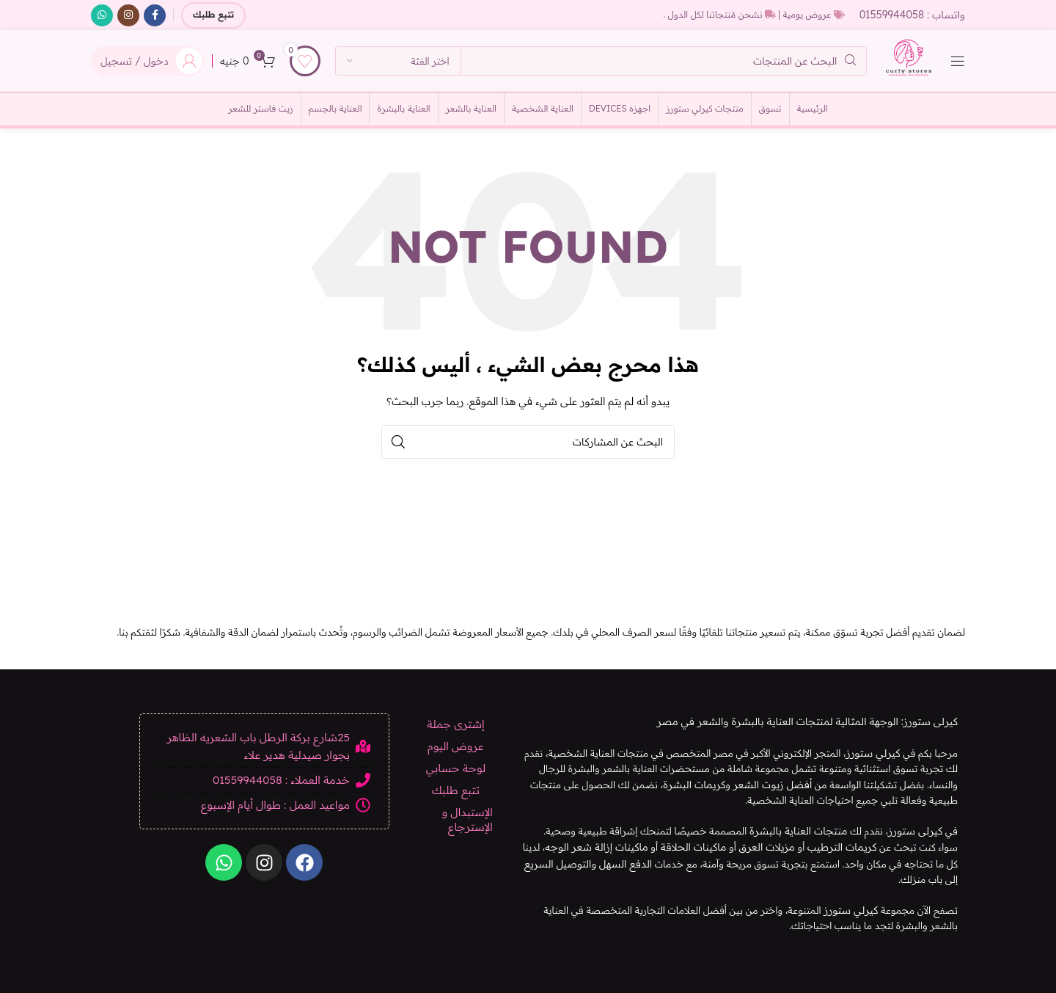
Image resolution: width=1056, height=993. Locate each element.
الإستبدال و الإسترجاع (466, 829)
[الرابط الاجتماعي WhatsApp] (102, 15)
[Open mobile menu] (957, 67)
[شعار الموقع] (903, 66)
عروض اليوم (456, 756)
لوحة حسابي (455, 778)
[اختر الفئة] (398, 67)
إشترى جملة (455, 734)
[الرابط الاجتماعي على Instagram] (128, 15)
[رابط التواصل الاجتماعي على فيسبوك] (155, 15)
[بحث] (595, 67)
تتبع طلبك (213, 15)
